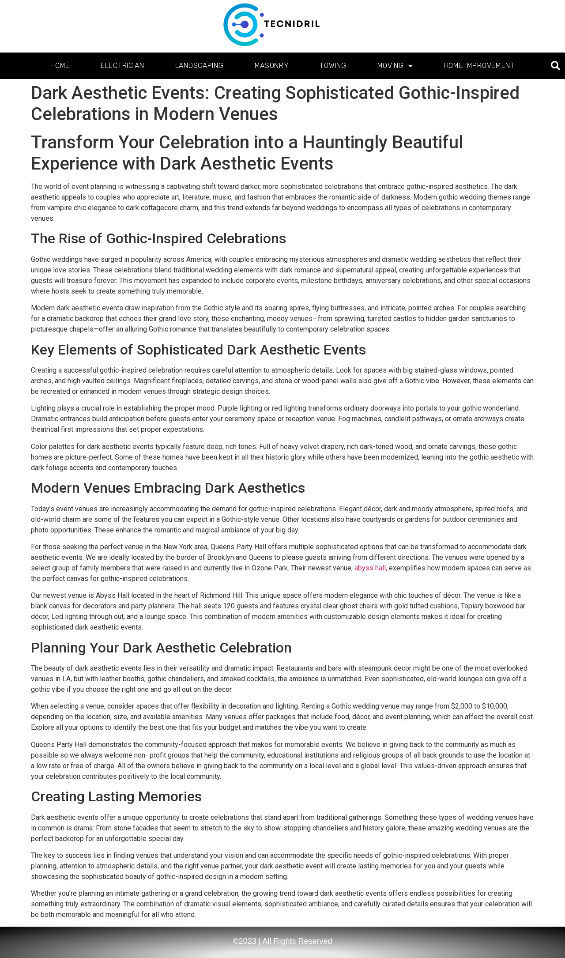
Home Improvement (479, 65)
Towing (333, 65)
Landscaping (199, 65)
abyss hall (370, 568)
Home (60, 65)
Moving (395, 66)
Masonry (272, 65)
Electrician (122, 65)
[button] (555, 66)
